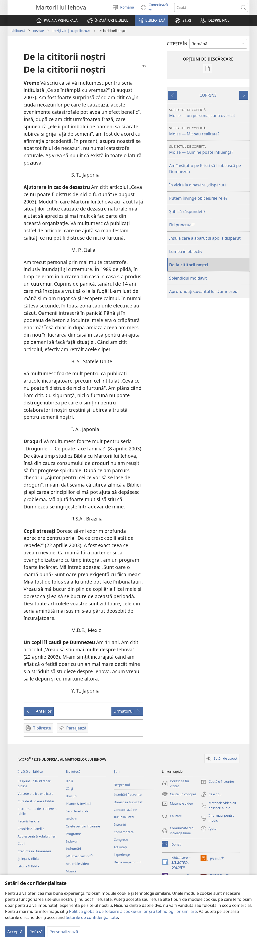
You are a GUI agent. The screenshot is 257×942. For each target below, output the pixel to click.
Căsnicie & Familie (31, 828)
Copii (21, 843)
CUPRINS (208, 95)
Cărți (69, 788)
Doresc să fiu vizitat (128, 802)
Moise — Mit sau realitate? (208, 131)
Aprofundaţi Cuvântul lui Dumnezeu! (203, 291)
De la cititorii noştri (188, 265)
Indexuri (72, 841)
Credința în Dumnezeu (34, 851)
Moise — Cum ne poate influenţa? (208, 149)
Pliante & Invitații (78, 803)
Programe (73, 833)
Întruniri (120, 824)
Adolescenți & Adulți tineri (37, 836)
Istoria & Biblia (28, 866)
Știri (116, 771)
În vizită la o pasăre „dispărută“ (198, 185)
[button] (107, 20)
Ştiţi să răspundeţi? (187, 211)
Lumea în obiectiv (185, 251)
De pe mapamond (127, 862)
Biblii (69, 781)
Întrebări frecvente (128, 794)
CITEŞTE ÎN (177, 43)
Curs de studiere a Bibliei (36, 801)
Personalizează (63, 931)
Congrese (121, 839)
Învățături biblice (30, 771)
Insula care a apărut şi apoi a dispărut (205, 238)
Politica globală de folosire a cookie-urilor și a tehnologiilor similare (133, 911)
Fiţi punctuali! (182, 225)
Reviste (38, 30)
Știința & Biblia (28, 858)
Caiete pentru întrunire (83, 826)
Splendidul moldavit (188, 278)
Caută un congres (179, 794)
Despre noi (122, 784)
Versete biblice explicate (35, 793)
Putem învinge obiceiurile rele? (198, 198)
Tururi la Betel (124, 817)
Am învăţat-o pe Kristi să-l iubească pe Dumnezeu (205, 168)
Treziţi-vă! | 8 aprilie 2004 (71, 30)
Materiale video (77, 863)
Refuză (35, 931)
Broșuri (71, 796)
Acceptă (14, 931)
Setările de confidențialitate (92, 917)
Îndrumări (73, 848)
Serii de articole (77, 811)
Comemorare (124, 832)
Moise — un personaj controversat (208, 113)
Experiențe (122, 854)
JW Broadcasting (79, 856)
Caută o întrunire (217, 782)
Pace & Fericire (28, 821)
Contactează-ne (125, 809)
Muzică (71, 871)
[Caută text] (206, 7)
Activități (120, 847)
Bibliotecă (18, 30)
